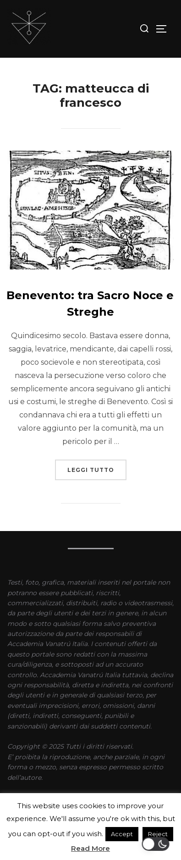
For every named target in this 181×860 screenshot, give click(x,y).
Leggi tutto (96, 466)
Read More (90, 848)
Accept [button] (122, 834)
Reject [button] (158, 834)
